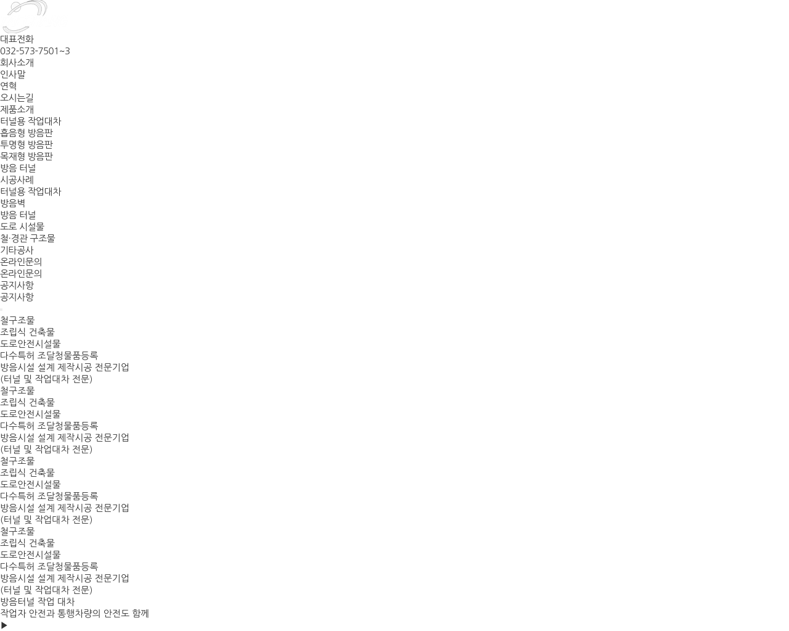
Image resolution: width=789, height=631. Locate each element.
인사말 (12, 74)
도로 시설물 (22, 226)
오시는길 (16, 97)
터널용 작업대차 (30, 121)
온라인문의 (21, 261)
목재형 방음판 (26, 156)
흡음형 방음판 (26, 133)
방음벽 (12, 203)
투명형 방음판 (26, 144)
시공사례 (16, 179)
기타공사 (16, 250)
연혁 (8, 86)
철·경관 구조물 (27, 238)
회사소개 (16, 62)
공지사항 (16, 285)
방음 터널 (18, 168)
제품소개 (16, 109)
